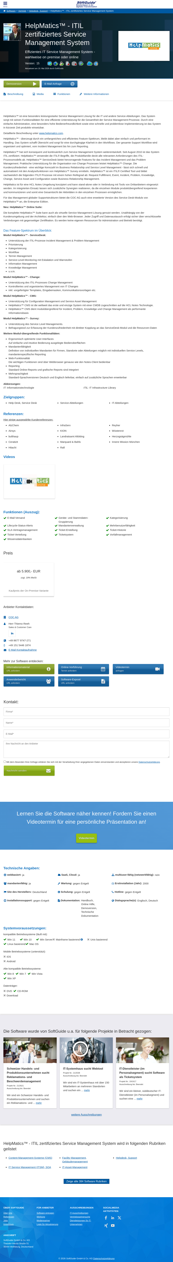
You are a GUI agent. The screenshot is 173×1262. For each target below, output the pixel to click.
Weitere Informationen (96, 94)
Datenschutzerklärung (149, 762)
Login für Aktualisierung (47, 1224)
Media (40, 94)
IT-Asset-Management (75, 1167)
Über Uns (7, 1213)
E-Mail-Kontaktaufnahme (23, 649)
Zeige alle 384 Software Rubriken (86, 1181)
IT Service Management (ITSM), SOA (30, 1167)
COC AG (13, 617)
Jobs (5, 1221)
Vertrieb (22, 11)
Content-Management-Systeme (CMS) (30, 1157)
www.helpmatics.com (51, 133)
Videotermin (86, 838)
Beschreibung (15, 94)
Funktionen (63, 94)
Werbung (41, 1217)
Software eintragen (45, 1213)
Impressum (8, 1224)
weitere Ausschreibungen (86, 1114)
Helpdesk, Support (38, 11)
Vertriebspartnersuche (80, 1217)
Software (11, 11)
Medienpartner (43, 1221)
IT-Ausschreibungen (79, 1213)
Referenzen (8, 1217)
